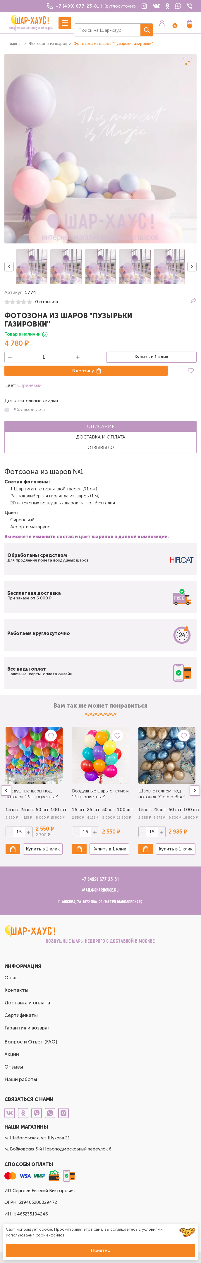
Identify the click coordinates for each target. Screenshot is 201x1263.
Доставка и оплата (27, 1003)
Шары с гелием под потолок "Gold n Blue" (161, 793)
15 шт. (12, 809)
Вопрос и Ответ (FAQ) (30, 1042)
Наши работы (20, 1079)
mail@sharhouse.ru (100, 890)
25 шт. (26, 809)
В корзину (83, 370)
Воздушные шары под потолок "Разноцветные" (32, 793)
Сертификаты (21, 1015)
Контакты (16, 990)
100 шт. (57, 809)
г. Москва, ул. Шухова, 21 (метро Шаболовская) (100, 901)
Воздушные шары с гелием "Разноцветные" (100, 793)
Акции (11, 1054)
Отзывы (13, 1067)
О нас (11, 977)
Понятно (100, 1250)
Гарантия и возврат (27, 1028)
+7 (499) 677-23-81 (100, 880)
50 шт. (42, 809)
